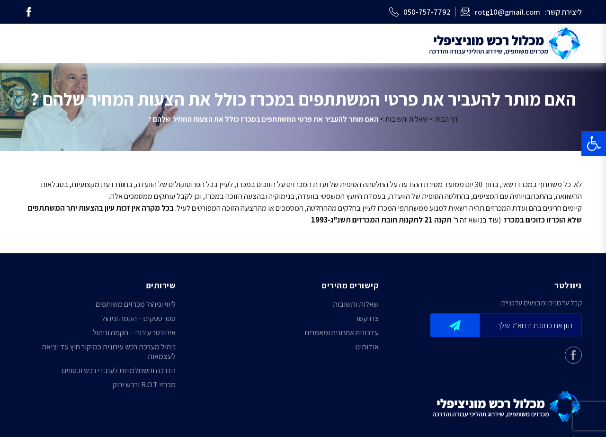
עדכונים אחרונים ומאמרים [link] (342, 332)
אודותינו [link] (367, 346)
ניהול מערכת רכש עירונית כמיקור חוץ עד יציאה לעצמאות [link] (109, 351)
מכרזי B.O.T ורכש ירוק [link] (144, 384)
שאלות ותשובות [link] (406, 119)
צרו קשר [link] (367, 318)
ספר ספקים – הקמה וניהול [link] (138, 318)
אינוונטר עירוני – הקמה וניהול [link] (134, 332)
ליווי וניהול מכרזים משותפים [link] (136, 304)
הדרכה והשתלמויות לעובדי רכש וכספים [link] (119, 370)
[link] (593, 143)
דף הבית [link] (446, 119)
